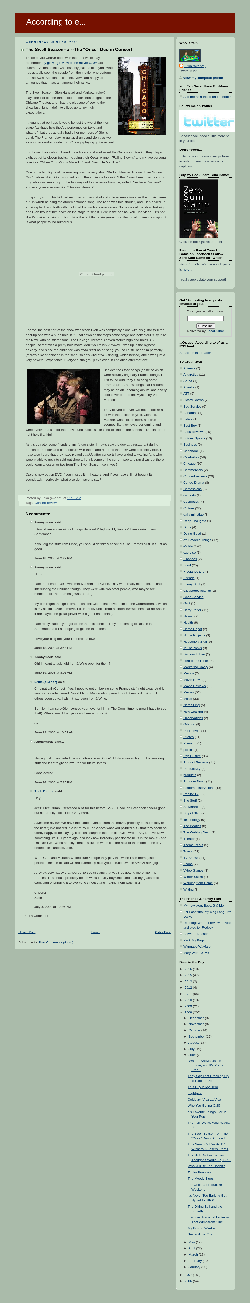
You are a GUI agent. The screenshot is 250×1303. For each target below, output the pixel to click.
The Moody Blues (201, 1178)
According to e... (56, 21)
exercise (189, 552)
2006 (189, 1281)
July (191, 1049)
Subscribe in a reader (195, 353)
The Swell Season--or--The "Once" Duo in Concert (79, 49)
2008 (189, 1012)
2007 (189, 1275)
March (193, 1254)
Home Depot (192, 629)
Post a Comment (35, 916)
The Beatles (192, 826)
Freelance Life (193, 571)
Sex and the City (200, 1234)
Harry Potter (192, 610)
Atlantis (188, 387)
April (192, 1248)
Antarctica (190, 374)
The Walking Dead (196, 832)
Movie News (192, 680)
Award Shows (193, 400)
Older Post (163, 932)
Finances (190, 559)
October (194, 1030)
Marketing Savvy (195, 667)
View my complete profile (203, 78)
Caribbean (191, 451)
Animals (189, 368)
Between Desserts (196, 934)
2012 (189, 987)
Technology (191, 820)
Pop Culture (192, 756)
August (194, 1042)
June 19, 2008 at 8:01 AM (53, 672)
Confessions (192, 489)
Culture (188, 508)
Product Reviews (195, 762)
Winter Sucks (193, 877)
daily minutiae (193, 514)
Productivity (191, 769)
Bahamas (190, 413)
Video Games (193, 870)
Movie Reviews (194, 686)
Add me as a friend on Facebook (207, 97)
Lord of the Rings (196, 660)
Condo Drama (193, 482)
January (194, 1267)
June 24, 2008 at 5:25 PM (53, 782)
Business (190, 444)
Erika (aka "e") (45, 682)
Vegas (188, 864)
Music (187, 699)
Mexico (188, 673)
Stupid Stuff (191, 813)
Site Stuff (190, 800)
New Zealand (193, 711)
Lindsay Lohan (194, 654)
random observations (198, 788)
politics (188, 750)
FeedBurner (215, 331)
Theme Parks (193, 845)
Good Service (193, 597)
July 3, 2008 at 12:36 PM (52, 907)
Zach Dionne (44, 791)
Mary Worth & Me (196, 953)
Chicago (189, 463)
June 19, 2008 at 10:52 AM (54, 732)
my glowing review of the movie (69, 63)
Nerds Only (191, 705)
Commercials (193, 470)
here (186, 269)
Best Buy (190, 425)
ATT (186, 393)
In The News (192, 648)
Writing (188, 889)
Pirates (188, 737)
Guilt (186, 603)
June (192, 1055)
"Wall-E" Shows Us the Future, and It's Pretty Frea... (205, 1065)
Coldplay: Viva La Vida (204, 1099)
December (196, 1018)
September (197, 1036)
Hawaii (188, 616)
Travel (187, 851)
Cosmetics (191, 501)
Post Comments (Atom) (56, 942)
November (196, 1024)
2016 (189, 969)
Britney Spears (194, 438)
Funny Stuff (191, 584)
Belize (187, 419)
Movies (188, 692)
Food (187, 565)
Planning (189, 743)
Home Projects (194, 635)
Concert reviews (46, 503)
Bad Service (192, 406)
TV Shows (190, 858)
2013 (189, 981)
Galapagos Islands (197, 590)
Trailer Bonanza (199, 1172)
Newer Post (26, 932)
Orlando (189, 724)
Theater (189, 839)
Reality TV (191, 794)
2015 (189, 975)
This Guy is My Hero (203, 1087)
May (192, 1242)
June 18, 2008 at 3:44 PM (53, 648)
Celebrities (191, 457)
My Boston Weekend (203, 1228)
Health (188, 622)
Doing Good (192, 533)
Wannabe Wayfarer (197, 946)
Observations (193, 718)
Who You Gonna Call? (204, 1105)
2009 (189, 1006)
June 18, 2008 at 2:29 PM (53, 558)
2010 (189, 1000)
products (189, 775)
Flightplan (195, 1093)
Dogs (187, 527)
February (195, 1261)
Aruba (187, 381)
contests (189, 495)
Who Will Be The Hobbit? (206, 1166)
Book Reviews (193, 432)
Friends (188, 578)
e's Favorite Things (197, 540)
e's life (188, 546)
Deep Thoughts (194, 521)
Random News (194, 781)
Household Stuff (195, 641)
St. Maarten (191, 807)
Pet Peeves (191, 730)
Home (95, 932)
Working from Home (198, 883)
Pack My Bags (194, 940)
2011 (189, 994)
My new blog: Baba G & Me (203, 905)
